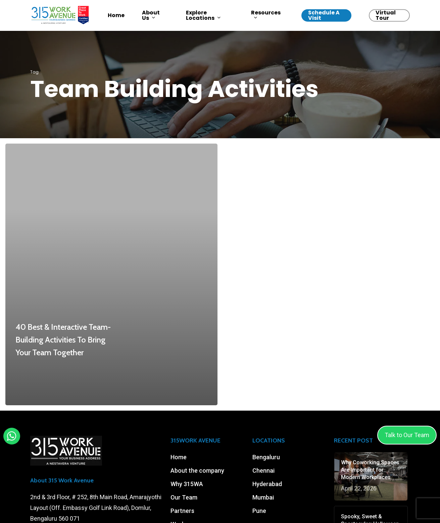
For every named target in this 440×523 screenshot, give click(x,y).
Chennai (263, 470)
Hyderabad (267, 483)
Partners (182, 510)
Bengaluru (266, 457)
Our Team (183, 497)
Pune (259, 510)
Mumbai (263, 497)
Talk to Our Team (407, 434)
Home (178, 457)
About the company (197, 470)
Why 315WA (186, 483)
